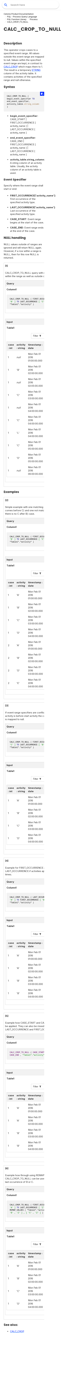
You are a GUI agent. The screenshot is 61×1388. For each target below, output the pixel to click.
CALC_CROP (11, 66)
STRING (36, 70)
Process (34, 19)
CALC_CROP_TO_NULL (17, 22)
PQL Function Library (16, 19)
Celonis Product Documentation (19, 14)
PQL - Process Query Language (22, 16)
